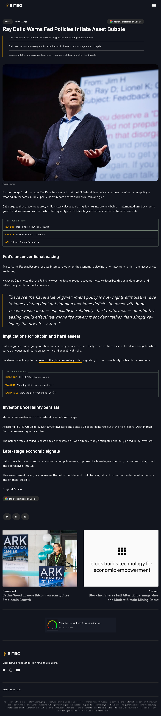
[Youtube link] (18, 670)
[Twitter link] (4, 670)
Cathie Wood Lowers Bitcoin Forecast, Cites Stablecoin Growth (36, 597)
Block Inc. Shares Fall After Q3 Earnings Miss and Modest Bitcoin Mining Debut (123, 597)
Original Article (12, 489)
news (7, 21)
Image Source (9, 183)
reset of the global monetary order (60, 360)
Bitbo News (15, 689)
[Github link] (11, 670)
